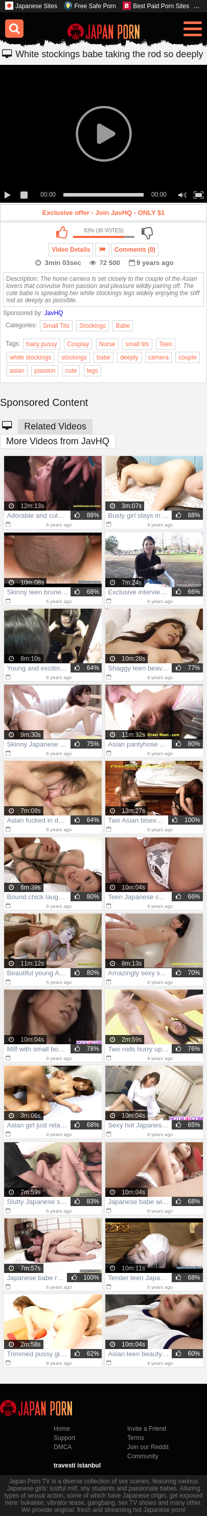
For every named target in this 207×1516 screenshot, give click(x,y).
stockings (74, 357)
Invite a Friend (146, 1428)
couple (187, 357)
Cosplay (78, 344)
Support (64, 1437)
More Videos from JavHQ (57, 441)
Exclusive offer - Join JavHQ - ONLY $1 (103, 212)
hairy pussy (41, 344)
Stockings (92, 325)
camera (158, 357)
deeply (129, 357)
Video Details (71, 249)
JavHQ (53, 313)
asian (17, 370)
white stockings (30, 357)
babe (103, 357)
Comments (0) (134, 249)
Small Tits (56, 325)
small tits (137, 344)
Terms (135, 1437)
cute (71, 370)
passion (44, 370)
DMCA (63, 1447)
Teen (165, 344)
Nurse (107, 344)
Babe (123, 325)
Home (62, 1428)
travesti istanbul (77, 1465)
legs (92, 370)
